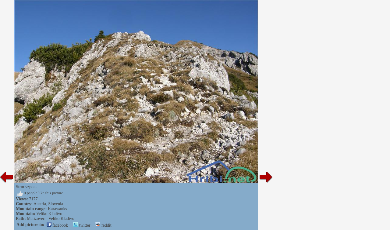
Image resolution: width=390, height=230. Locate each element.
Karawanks (57, 208)
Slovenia (55, 204)
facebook (57, 225)
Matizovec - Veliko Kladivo (50, 218)
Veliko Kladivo (49, 213)
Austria (40, 204)
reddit (103, 225)
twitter (81, 225)
